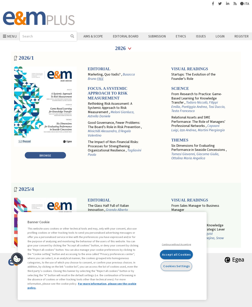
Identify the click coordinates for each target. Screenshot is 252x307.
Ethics (181, 36)
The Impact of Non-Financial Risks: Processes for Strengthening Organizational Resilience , (114, 148)
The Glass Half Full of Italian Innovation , (108, 208)
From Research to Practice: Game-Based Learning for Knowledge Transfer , (198, 102)
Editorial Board (125, 36)
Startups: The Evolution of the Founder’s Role (193, 76)
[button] (17, 258)
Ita (244, 3)
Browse (45, 155)
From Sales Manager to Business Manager (195, 208)
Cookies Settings (176, 266)
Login (220, 36)
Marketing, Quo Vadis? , (111, 76)
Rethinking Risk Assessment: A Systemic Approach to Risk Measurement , (111, 110)
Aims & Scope (93, 36)
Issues (201, 36)
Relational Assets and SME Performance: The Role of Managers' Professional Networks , (198, 123)
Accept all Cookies (176, 254)
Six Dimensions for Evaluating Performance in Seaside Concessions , (199, 152)
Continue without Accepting (176, 244)
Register (242, 36)
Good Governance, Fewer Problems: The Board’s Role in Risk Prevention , (115, 129)
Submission (157, 36)
